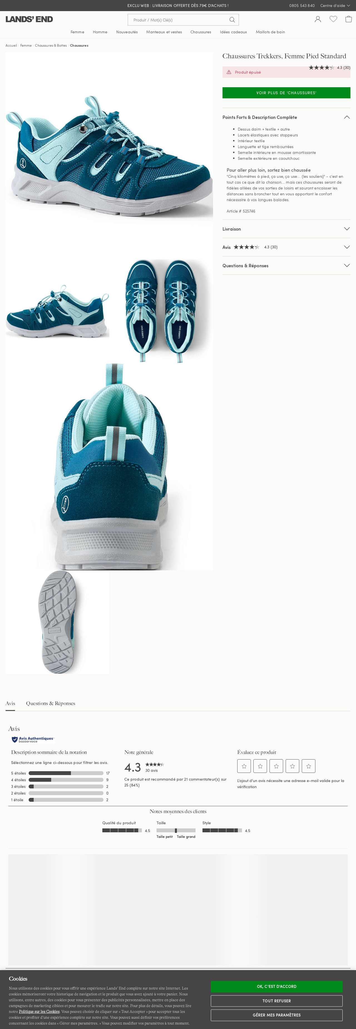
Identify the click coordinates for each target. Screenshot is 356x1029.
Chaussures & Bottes (51, 45)
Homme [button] (100, 31)
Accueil (11, 45)
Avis (10, 703)
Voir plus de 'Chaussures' (286, 92)
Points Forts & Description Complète (286, 117)
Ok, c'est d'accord (276, 986)
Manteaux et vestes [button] (164, 31)
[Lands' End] (29, 19)
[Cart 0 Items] (348, 20)
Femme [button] (77, 31)
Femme (26, 45)
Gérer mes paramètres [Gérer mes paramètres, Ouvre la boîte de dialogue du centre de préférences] (277, 1015)
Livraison (286, 228)
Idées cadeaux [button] (233, 31)
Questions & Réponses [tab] (50, 703)
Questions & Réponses (286, 265)
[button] (244, 766)
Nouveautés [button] (127, 31)
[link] (154, 766)
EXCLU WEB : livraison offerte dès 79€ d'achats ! (178, 5)
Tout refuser (277, 1000)
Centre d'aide (335, 5)
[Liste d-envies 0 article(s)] (333, 20)
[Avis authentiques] (33, 740)
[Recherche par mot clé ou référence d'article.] (183, 20)
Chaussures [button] (201, 31)
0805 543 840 (302, 5)
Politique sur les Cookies (39, 1011)
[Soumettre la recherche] (232, 20)
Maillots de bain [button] (270, 31)
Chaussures (79, 45)
